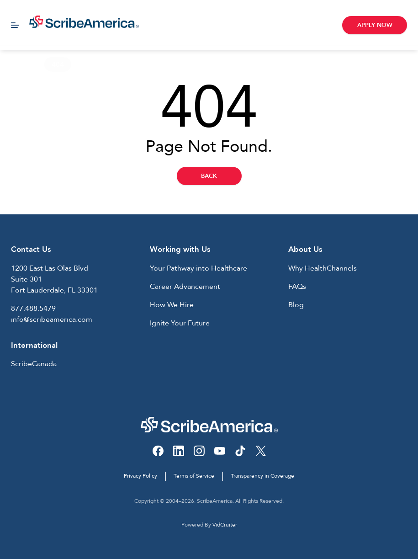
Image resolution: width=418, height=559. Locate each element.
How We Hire (172, 305)
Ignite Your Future (180, 323)
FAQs (297, 287)
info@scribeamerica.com (51, 319)
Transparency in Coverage (262, 475)
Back (209, 176)
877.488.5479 (33, 308)
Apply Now (374, 25)
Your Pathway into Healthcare (198, 268)
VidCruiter (224, 524)
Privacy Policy (140, 475)
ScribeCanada (34, 364)
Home (17, 64)
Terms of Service (194, 475)
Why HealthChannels (322, 268)
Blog (296, 305)
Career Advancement (185, 287)
